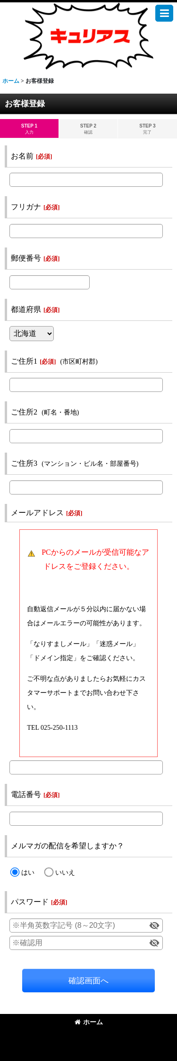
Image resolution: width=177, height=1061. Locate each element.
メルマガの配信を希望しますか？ (67, 845)
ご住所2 (24, 411)
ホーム (89, 1022)
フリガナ (26, 206)
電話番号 (26, 794)
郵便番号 (26, 258)
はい (27, 872)
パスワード (30, 901)
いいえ (65, 872)
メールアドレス (37, 512)
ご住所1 (24, 361)
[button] (164, 13)
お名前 (22, 156)
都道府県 (26, 309)
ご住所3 (24, 463)
